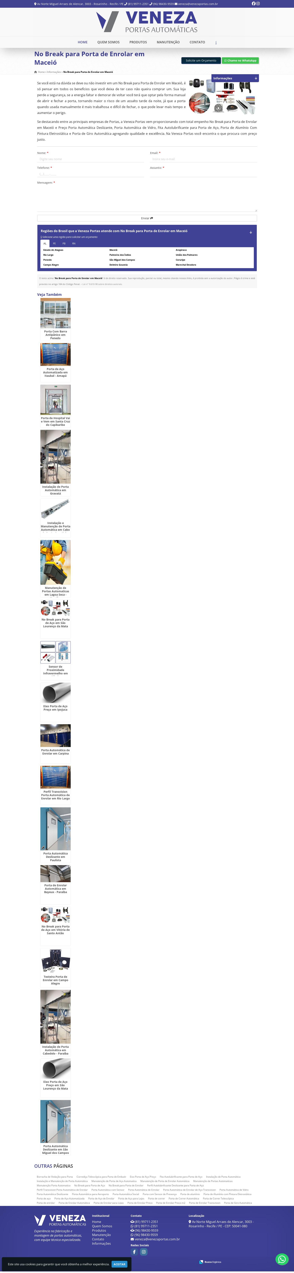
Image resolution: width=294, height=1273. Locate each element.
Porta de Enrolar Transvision (204, 1204)
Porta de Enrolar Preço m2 (170, 1204)
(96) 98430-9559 (163, 4)
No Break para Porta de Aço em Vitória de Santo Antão (55, 931)
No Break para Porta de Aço (89, 1187)
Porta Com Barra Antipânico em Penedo (55, 336)
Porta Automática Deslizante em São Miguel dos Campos (55, 1151)
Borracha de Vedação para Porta (55, 1178)
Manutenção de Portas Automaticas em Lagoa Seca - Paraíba (55, 594)
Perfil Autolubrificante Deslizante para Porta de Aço (175, 1187)
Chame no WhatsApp (240, 62)
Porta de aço (44, 1200)
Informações (101, 1245)
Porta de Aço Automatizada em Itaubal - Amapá (55, 374)
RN (73, 245)
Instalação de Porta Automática (223, 1178)
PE (54, 245)
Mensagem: (46, 184)
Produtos (138, 42)
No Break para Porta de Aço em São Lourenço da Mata (55, 624)
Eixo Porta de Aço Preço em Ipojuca (55, 709)
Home (83, 42)
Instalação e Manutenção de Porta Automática (62, 1182)
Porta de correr (156, 1200)
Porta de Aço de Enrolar (101, 1200)
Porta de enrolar (46, 1204)
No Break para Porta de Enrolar (126, 1187)
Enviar (147, 220)
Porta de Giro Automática (238, 1204)
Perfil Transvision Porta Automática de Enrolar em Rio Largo (55, 796)
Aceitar (119, 1264)
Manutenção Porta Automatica (53, 1187)
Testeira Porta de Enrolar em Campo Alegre (55, 981)
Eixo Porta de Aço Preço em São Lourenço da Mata (55, 1086)
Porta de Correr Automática (184, 1200)
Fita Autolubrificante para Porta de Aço (181, 1178)
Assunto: (157, 169)
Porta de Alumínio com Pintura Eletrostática (227, 1195)
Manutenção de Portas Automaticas (213, 1182)
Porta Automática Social (126, 1195)
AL (45, 245)
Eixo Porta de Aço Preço (143, 1178)
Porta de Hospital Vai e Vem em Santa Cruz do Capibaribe (55, 423)
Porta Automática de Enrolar (143, 1191)
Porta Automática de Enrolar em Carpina (55, 753)
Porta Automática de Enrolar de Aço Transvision (189, 1191)
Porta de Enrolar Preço (139, 1204)
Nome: (43, 154)
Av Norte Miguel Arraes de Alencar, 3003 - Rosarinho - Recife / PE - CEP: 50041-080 (221, 1225)
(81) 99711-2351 (138, 4)
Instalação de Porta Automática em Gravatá (55, 491)
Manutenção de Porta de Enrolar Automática (164, 1182)
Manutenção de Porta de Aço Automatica (114, 1182)
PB (64, 245)
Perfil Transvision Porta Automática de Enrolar (62, 1191)
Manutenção (168, 42)
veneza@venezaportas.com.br (198, 4)
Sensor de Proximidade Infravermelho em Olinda (55, 673)
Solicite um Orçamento (201, 62)
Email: (155, 154)
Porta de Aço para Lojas (131, 1200)
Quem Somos (108, 42)
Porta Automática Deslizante (52, 1195)
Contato (197, 42)
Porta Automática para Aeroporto (90, 1195)
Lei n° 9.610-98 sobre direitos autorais (102, 285)
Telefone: (44, 169)
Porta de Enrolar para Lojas (109, 1204)
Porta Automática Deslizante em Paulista (55, 858)
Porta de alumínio (190, 1195)
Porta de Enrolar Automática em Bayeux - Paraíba (55, 890)
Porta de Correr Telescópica (218, 1200)
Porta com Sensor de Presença (160, 1195)
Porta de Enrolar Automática (74, 1204)
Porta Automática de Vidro (234, 1191)
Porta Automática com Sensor (107, 1191)
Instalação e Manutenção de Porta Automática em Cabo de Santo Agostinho (55, 529)
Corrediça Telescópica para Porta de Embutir (101, 1178)
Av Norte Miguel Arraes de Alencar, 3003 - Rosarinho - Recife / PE (80, 4)
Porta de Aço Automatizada (69, 1200)
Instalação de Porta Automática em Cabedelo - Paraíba (55, 1051)
